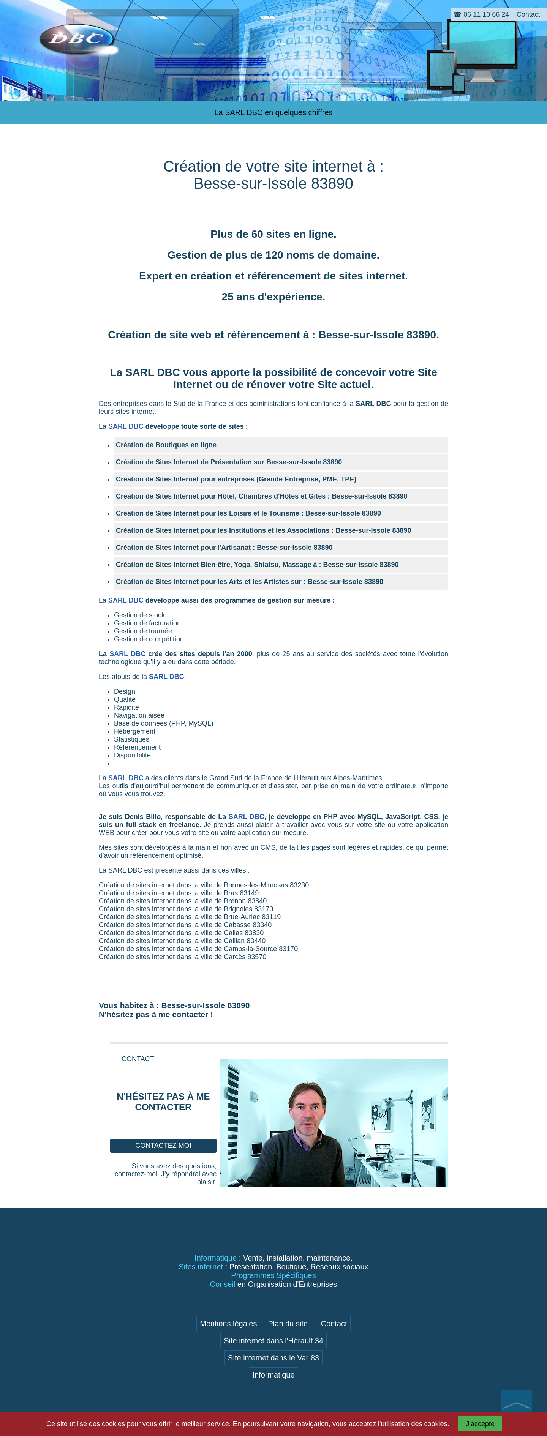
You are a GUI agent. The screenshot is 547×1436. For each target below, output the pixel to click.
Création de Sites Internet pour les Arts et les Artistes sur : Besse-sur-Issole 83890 (249, 581)
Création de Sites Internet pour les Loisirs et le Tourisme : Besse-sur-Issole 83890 (248, 513)
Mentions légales (228, 1323)
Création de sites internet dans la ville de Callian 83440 (182, 941)
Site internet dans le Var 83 (273, 1358)
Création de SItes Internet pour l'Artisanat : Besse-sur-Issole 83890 (224, 547)
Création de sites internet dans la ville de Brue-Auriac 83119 (190, 917)
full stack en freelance (162, 824)
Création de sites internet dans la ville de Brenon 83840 (183, 901)
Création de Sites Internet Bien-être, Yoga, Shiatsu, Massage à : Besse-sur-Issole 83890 (257, 564)
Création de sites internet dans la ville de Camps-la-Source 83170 (198, 949)
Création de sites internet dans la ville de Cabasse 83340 (185, 925)
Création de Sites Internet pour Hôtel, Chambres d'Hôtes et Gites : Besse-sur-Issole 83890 (262, 496)
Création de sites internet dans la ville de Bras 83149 (179, 893)
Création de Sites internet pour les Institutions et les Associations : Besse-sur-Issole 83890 (263, 530)
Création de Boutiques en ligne (166, 445)
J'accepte (480, 1424)
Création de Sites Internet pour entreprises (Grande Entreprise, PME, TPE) (236, 479)
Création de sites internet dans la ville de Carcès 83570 (182, 957)
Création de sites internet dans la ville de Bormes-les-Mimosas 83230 (204, 885)
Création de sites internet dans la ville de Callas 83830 (181, 933)
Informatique (273, 1375)
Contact (334, 1323)
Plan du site (289, 1323)
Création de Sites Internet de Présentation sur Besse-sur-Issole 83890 (229, 462)
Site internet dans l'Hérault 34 (273, 1341)
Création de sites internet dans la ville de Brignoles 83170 (186, 909)
